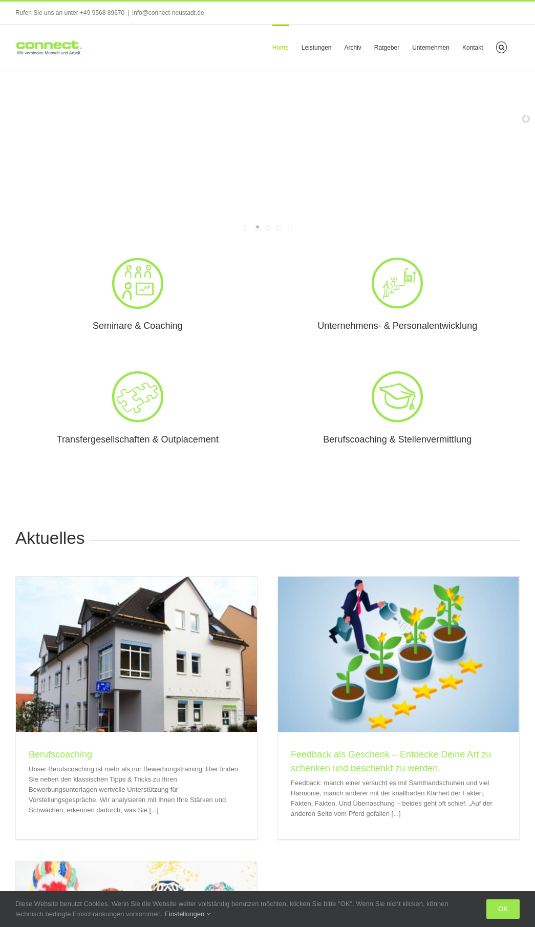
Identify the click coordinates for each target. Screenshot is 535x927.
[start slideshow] (246, 227)
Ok (503, 909)
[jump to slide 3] (278, 227)
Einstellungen (187, 914)
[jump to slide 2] (268, 227)
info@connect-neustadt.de (168, 12)
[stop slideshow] (289, 227)
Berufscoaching (60, 754)
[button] (501, 47)
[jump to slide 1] (257, 227)
